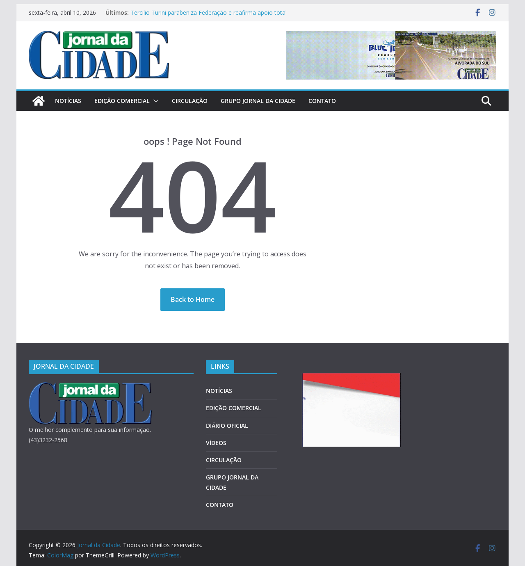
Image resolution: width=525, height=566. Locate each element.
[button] (154, 101)
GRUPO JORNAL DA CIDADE (258, 101)
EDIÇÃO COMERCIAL (122, 101)
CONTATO (322, 101)
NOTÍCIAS (68, 101)
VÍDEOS (216, 443)
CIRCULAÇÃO (190, 101)
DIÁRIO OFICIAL (227, 425)
